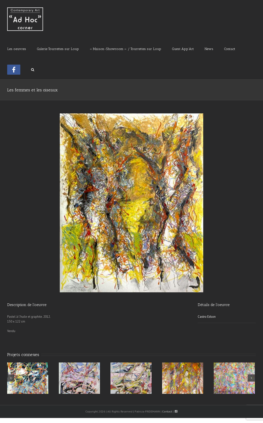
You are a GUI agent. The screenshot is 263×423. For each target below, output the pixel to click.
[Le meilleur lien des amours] (131, 378)
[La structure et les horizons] (79, 378)
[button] (32, 69)
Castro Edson (207, 317)
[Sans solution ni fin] (234, 378)
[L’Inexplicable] (182, 378)
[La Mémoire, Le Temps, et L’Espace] (27, 378)
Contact (167, 411)
